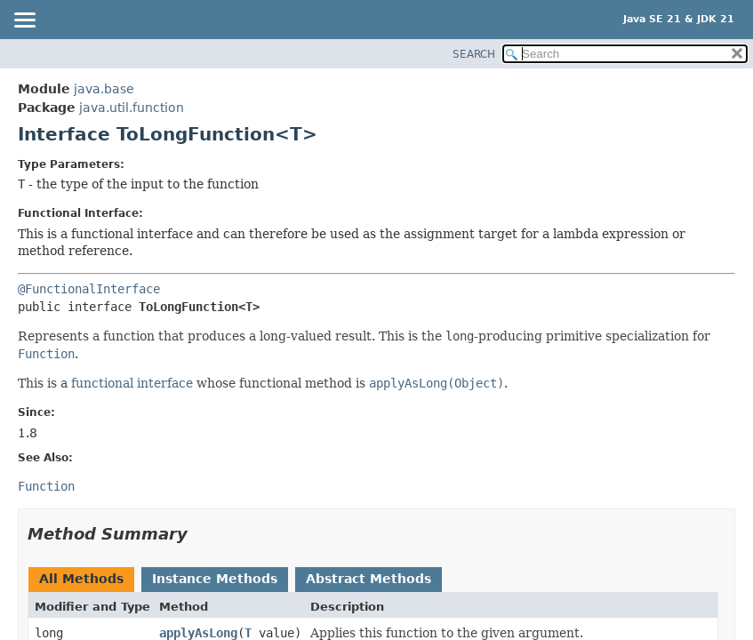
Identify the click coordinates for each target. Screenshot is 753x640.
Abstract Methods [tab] (368, 579)
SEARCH (474, 54)
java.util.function (131, 107)
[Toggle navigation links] (24, 21)
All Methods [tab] (81, 579)
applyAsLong (198, 633)
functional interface (132, 383)
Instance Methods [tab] (214, 579)
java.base (104, 89)
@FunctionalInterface (89, 289)
